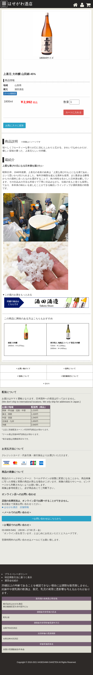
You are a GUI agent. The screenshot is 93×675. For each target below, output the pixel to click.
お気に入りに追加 (14, 125)
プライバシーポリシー (16, 574)
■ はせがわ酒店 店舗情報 (15, 507)
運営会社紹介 (11, 580)
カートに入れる (73, 112)
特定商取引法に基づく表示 (18, 577)
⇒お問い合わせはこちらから (46, 518)
